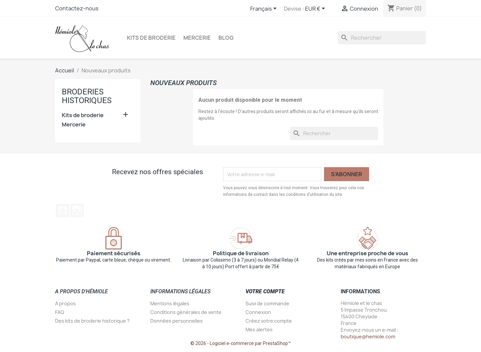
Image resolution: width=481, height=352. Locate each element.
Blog (225, 37)
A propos (65, 303)
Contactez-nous (77, 8)
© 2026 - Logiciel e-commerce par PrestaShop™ (240, 343)
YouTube (62, 210)
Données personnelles (176, 321)
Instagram (77, 210)
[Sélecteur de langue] (264, 9)
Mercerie (197, 37)
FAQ (59, 312)
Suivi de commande (267, 303)
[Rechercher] (382, 37)
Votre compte (265, 291)
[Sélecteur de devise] (316, 9)
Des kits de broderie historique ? (92, 321)
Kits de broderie (151, 37)
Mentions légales (169, 303)
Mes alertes (259, 329)
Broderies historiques (87, 96)
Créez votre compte (269, 321)
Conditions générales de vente (185, 312)
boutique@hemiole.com (368, 336)
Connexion (258, 312)
